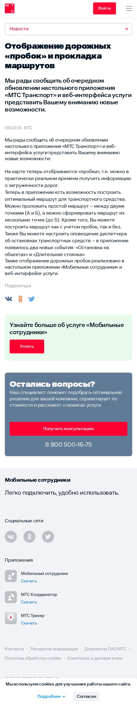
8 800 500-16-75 (68, 444)
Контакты (15, 649)
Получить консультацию (68, 428)
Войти (104, 8)
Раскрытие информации (54, 649)
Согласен (86, 696)
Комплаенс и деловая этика (95, 658)
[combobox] (68, 29)
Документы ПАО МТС (105, 649)
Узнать (27, 346)
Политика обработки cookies (33, 658)
